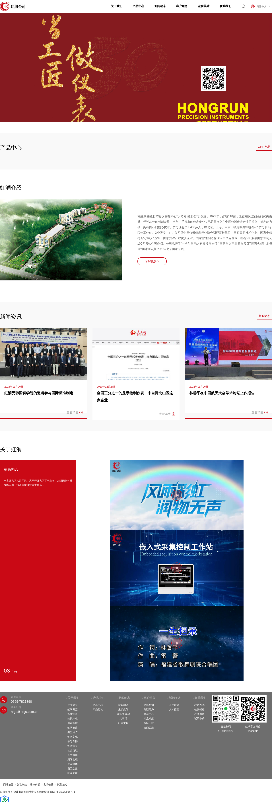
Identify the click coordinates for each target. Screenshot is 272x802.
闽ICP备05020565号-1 (62, 791)
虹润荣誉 (72, 745)
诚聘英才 (203, 6)
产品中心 (138, 6)
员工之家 (72, 768)
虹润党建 (72, 773)
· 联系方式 (61, 784)
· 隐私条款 (21, 784)
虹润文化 (72, 736)
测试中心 (149, 714)
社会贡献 (72, 750)
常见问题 (149, 718)
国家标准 (72, 723)
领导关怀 (72, 741)
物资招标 (199, 709)
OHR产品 (264, 146)
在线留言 (199, 714)
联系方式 (199, 704)
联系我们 (225, 6)
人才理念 (174, 704)
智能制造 (72, 714)
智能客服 (149, 727)
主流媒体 (72, 764)
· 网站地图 (7, 784)
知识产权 (72, 718)
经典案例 (149, 704)
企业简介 (72, 704)
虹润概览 (72, 709)
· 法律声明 (34, 784)
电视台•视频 (123, 714)
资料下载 (149, 723)
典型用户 (72, 732)
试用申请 (199, 718)
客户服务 (182, 6)
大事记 (123, 718)
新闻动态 (160, 6)
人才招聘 (174, 709)
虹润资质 (72, 727)
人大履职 (72, 754)
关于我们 (116, 6)
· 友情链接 (47, 784)
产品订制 (98, 709)
